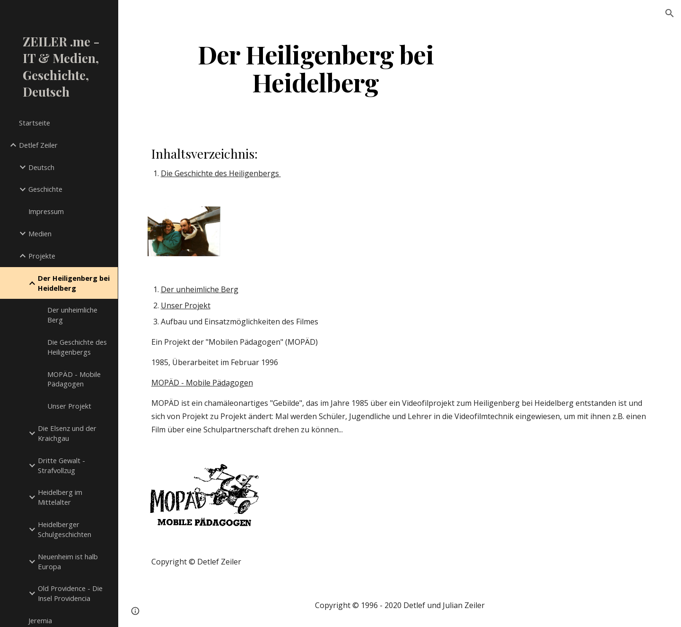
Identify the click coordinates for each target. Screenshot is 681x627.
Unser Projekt (185, 305)
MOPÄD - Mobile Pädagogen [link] (74, 379)
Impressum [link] (46, 211)
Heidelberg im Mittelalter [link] (60, 497)
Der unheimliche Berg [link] (72, 314)
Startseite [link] (34, 122)
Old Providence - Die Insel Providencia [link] (70, 593)
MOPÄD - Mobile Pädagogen (202, 382)
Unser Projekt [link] (69, 406)
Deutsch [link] (41, 167)
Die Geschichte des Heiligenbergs (221, 173)
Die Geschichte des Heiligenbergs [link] (77, 347)
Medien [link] (40, 233)
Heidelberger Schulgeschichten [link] (64, 529)
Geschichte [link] (45, 189)
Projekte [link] (41, 255)
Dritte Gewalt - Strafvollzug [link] (61, 465)
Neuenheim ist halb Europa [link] (68, 561)
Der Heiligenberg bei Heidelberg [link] (74, 283)
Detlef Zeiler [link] (38, 145)
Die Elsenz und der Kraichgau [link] (67, 433)
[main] (316, 68)
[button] (669, 13)
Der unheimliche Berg (199, 289)
